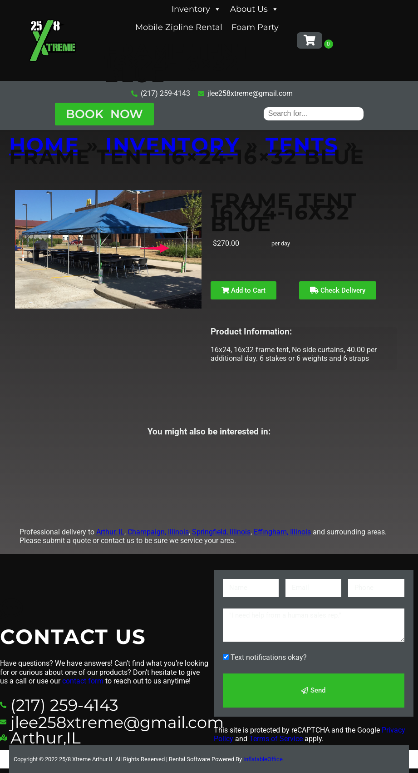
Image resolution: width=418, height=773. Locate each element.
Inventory (196, 9)
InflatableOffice (263, 759)
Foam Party (255, 27)
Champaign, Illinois (158, 532)
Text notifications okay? (269, 657)
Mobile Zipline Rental (178, 27)
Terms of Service (276, 738)
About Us (254, 9)
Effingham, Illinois (282, 532)
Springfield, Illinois (221, 532)
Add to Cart (243, 290)
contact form (82, 681)
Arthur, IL (110, 532)
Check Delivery (337, 290)
